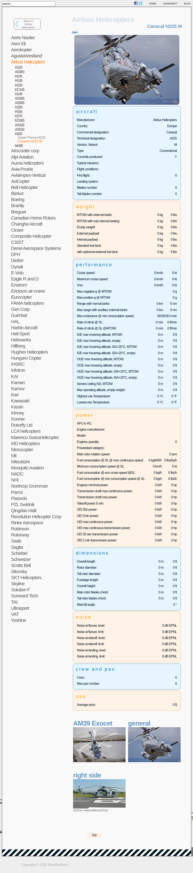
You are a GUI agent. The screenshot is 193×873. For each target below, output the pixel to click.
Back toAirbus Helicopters (28, 24)
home (152, 3)
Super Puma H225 (32, 137)
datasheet (170, 3)
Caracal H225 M (30, 141)
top (94, 835)
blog (187, 3)
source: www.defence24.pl (90, 810)
